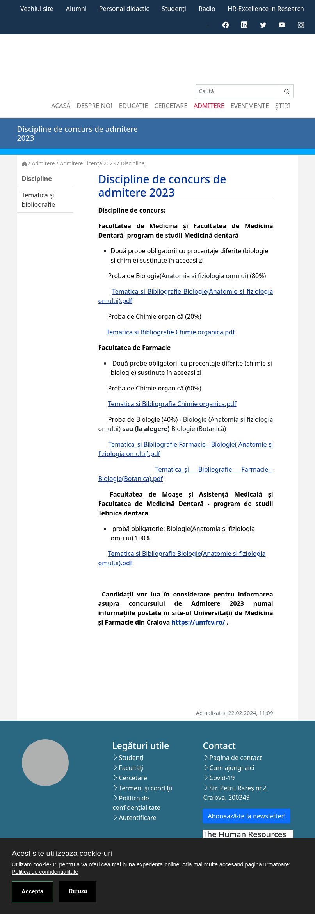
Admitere (209, 105)
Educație (133, 105)
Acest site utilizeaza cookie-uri (62, 853)
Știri (282, 105)
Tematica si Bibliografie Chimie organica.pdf (170, 332)
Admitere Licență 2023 (88, 163)
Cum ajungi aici (231, 767)
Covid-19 (222, 778)
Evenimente (250, 105)
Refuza (78, 891)
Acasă (60, 105)
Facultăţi (131, 767)
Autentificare (137, 817)
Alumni (76, 8)
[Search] (238, 91)
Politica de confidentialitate (45, 872)
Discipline (132, 163)
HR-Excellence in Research (266, 8)
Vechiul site (36, 8)
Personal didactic (124, 8)
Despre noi (95, 105)
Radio (207, 8)
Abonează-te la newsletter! (246, 816)
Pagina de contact (235, 757)
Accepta (32, 891)
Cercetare (170, 105)
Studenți (174, 8)
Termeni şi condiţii (145, 788)
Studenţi (131, 757)
